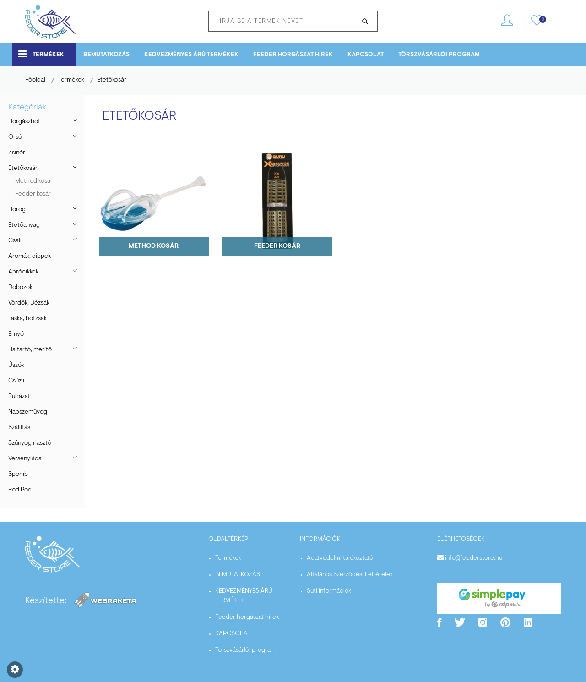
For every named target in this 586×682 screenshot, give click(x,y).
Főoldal (35, 80)
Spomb (18, 474)
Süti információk (329, 591)
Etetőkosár (111, 80)
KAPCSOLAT (365, 55)
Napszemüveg (27, 412)
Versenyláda (25, 459)
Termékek (41, 54)
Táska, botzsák (27, 319)
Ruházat (19, 396)
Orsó (15, 137)
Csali (15, 241)
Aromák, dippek (29, 256)
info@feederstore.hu (473, 558)
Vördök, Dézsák (28, 303)
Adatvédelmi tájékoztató (340, 558)
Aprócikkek (23, 272)
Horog (17, 210)
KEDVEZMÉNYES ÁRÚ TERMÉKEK (191, 55)
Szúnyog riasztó (29, 443)
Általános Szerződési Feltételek (350, 575)
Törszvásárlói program (439, 55)
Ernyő (16, 334)
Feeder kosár (33, 194)
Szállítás (19, 428)
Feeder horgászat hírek (293, 55)
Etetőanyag (24, 225)
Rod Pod (20, 490)
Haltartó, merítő (30, 350)
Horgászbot (24, 122)
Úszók (16, 365)
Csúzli (16, 381)
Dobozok (20, 287)
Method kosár (34, 181)
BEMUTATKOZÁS (106, 55)
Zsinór (16, 153)
